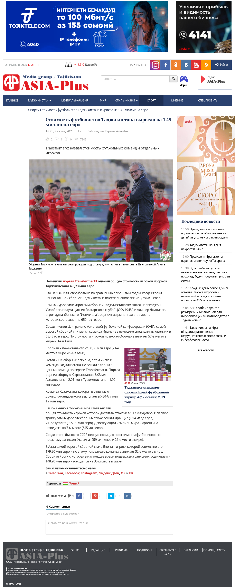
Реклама (121, 550)
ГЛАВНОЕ (12, 100)
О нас (75, 550)
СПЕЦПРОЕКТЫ (208, 100)
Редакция (98, 550)
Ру (131, 65)
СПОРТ (151, 100)
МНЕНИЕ (177, 100)
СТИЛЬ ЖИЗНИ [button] (126, 100)
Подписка (144, 550)
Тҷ (137, 65)
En (142, 65)
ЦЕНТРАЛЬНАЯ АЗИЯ (74, 100)
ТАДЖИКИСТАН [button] (39, 100)
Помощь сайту (214, 550)
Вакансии (191, 550)
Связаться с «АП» (167, 552)
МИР (103, 100)
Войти (221, 64)
